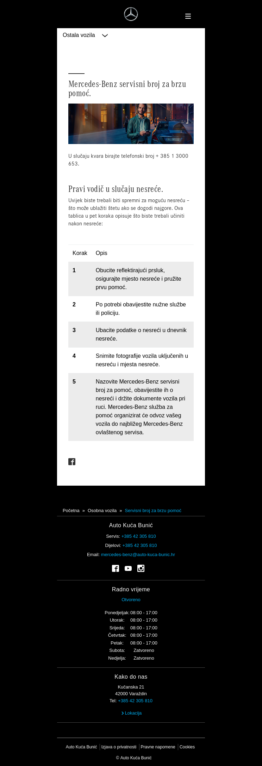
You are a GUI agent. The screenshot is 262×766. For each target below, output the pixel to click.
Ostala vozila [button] (85, 35)
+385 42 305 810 (138, 536)
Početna (71, 510)
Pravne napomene (158, 747)
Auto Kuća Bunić (81, 747)
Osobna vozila (102, 510)
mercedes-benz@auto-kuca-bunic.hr (138, 554)
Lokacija (131, 713)
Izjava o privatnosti (118, 747)
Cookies (187, 747)
